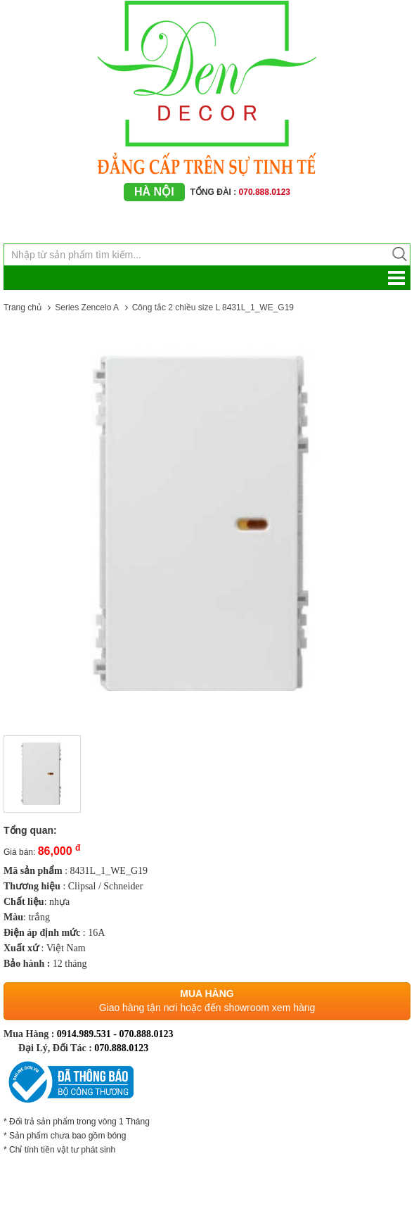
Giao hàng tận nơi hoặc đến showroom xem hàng (207, 1007)
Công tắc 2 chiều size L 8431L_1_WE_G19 (213, 307)
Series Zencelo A (86, 307)
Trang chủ (22, 307)
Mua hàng (206, 993)
